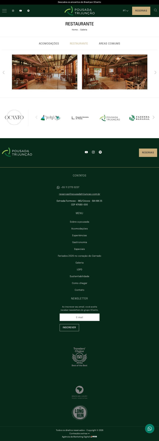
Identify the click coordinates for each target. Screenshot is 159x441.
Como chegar (79, 283)
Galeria (83, 30)
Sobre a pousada (79, 222)
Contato (79, 290)
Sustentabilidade (79, 276)
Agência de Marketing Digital (76, 437)
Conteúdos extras (79, 433)
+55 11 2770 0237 (68, 187)
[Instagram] (13, 11)
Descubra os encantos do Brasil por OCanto (79, 2)
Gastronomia (79, 242)
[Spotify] (100, 153)
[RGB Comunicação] (93, 437)
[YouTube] (20, 11)
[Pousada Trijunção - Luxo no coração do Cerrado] (79, 10)
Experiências (79, 235)
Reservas (141, 11)
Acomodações (49, 43)
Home (75, 30)
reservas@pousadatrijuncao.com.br (79, 194)
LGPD (79, 269)
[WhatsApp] (149, 428)
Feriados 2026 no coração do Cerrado (79, 256)
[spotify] (28, 11)
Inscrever (69, 327)
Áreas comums (109, 43)
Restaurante (79, 43)
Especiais (79, 249)
